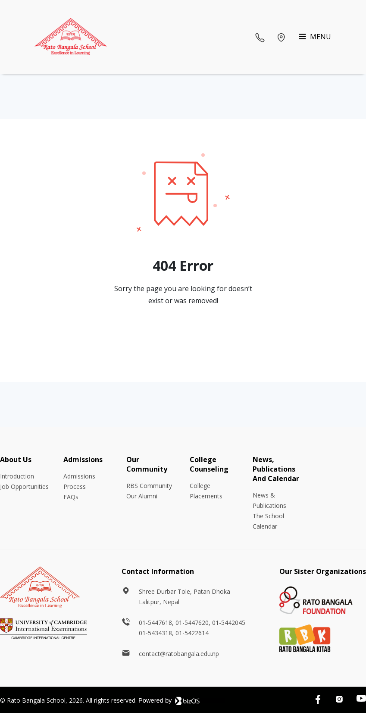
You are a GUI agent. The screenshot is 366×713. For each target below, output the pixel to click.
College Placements (206, 491)
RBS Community (149, 486)
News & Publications (269, 500)
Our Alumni (141, 496)
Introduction (17, 476)
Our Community (146, 464)
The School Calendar (268, 521)
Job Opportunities (24, 486)
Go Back (183, 335)
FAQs (70, 497)
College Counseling (209, 464)
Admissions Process (79, 481)
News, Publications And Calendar (276, 469)
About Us (15, 459)
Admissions (83, 459)
